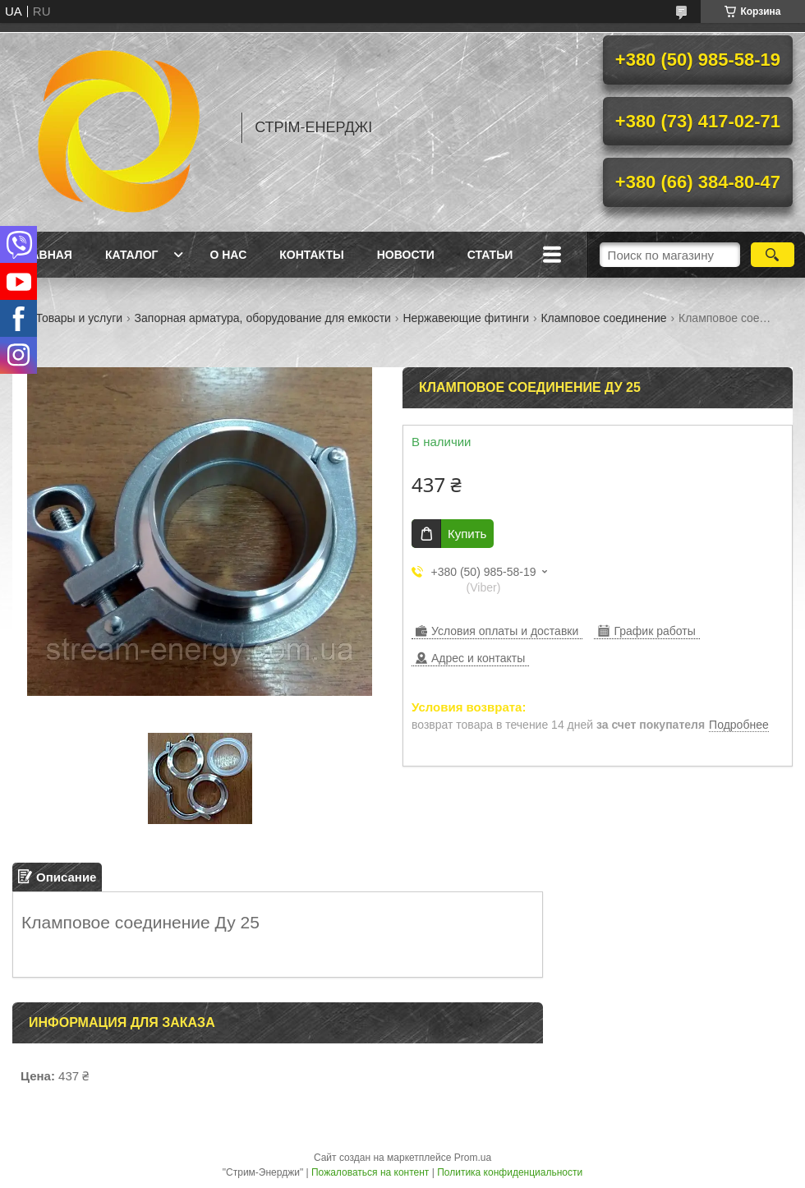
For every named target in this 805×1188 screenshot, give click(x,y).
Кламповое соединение (603, 318)
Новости (406, 254)
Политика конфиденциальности (509, 1172)
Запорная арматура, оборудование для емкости (263, 318)
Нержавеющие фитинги (465, 318)
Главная (44, 254)
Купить (467, 534)
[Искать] (772, 254)
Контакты (311, 254)
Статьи (490, 254)
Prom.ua (472, 1157)
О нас (227, 254)
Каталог (132, 254)
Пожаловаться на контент (370, 1172)
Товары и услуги (78, 318)
